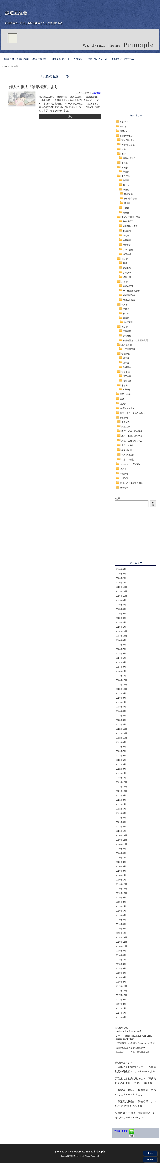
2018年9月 (121, 951)
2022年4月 (121, 764)
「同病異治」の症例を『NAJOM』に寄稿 (135, 1043)
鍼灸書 (124, 305)
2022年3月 (121, 769)
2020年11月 (121, 840)
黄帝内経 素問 (128, 140)
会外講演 (124, 478)
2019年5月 (121, 915)
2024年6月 (121, 653)
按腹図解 (127, 331)
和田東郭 (127, 231)
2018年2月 (121, 982)
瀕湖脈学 (127, 272)
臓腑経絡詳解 (129, 295)
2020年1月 (121, 880)
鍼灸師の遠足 (127, 455)
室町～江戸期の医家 (130, 217)
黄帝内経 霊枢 (128, 144)
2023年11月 (121, 684)
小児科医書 (126, 345)
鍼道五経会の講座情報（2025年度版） (25, 59)
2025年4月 (121, 618)
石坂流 (126, 318)
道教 (122, 399)
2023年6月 (121, 707)
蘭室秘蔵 (128, 194)
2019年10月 (121, 893)
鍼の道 (123, 126)
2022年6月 (121, 755)
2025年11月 (121, 591)
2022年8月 (121, 746)
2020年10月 (121, 844)
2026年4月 (121, 569)
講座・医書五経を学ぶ (131, 436)
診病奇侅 (127, 336)
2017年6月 (121, 1013)
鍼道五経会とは (60, 59)
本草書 (124, 385)
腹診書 (124, 327)
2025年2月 (121, 622)
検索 (117, 498)
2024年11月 (121, 636)
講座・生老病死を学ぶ (131, 440)
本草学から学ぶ (127, 408)
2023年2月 (121, 724)
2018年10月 (121, 946)
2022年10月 (121, 738)
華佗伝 (126, 171)
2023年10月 (121, 689)
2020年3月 (121, 871)
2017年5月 (121, 1017)
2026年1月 (121, 582)
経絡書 (124, 282)
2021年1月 (121, 831)
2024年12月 (121, 631)
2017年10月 (121, 995)
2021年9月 (121, 795)
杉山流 (126, 313)
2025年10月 (121, 596)
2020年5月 (121, 866)
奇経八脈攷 (128, 286)
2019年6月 (121, 911)
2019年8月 (121, 902)
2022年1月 (121, 777)
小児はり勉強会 (128, 445)
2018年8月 (121, 955)
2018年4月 (121, 973)
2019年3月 (121, 924)
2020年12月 (121, 835)
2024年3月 (121, 667)
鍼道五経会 (16, 12)
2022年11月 (121, 733)
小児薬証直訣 (129, 349)
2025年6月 (121, 609)
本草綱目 (127, 389)
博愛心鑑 (127, 381)
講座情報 (124, 418)
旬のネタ (124, 122)
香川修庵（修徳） (131, 226)
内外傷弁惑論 (130, 198)
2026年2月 (121, 578)
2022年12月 (121, 729)
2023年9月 (121, 693)
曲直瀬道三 (128, 221)
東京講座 (125, 422)
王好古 (126, 208)
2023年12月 (121, 680)
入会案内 (78, 59)
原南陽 (126, 235)
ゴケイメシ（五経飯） (130, 464)
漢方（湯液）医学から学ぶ (132, 413)
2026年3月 (121, 573)
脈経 (125, 263)
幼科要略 (127, 367)
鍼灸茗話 (128, 322)
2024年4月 (121, 662)
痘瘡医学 (125, 372)
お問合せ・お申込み (123, 59)
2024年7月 (121, 649)
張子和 (126, 185)
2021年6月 (121, 809)
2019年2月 (121, 928)
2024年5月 (121, 658)
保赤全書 (127, 376)
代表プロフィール (98, 59)
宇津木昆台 (128, 249)
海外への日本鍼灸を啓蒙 (131, 483)
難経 (123, 149)
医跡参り (124, 469)
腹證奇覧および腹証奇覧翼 (135, 340)
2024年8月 (121, 644)
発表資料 (124, 488)
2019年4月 (121, 919)
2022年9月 (121, 742)
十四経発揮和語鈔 (131, 290)
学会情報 (124, 473)
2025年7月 (121, 604)
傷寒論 (124, 163)
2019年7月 (121, 906)
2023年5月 (121, 711)
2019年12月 (121, 884)
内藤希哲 (127, 240)
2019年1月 (121, 933)
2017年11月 (121, 990)
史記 (123, 154)
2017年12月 (121, 986)
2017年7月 (121, 1008)
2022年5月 (121, 760)
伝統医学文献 (126, 136)
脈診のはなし (126, 131)
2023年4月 (121, 715)
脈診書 (124, 259)
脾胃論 (127, 203)
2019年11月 (121, 888)
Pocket (124, 1130)
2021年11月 (121, 786)
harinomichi (143, 1071)
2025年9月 (121, 600)
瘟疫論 (126, 358)
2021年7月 (121, 804)
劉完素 (126, 180)
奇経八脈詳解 (129, 300)
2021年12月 (121, 782)
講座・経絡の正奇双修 (131, 431)
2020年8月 (121, 853)
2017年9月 (121, 999)
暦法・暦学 (125, 394)
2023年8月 (121, 698)
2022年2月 (121, 773)
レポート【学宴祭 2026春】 (129, 1031)
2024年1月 (121, 675)
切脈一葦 (127, 277)
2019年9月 (121, 897)
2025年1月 (121, 627)
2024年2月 (121, 671)
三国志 (124, 167)
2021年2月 (121, 826)
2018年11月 (121, 942)
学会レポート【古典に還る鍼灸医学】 (133, 1052)
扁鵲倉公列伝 (129, 158)
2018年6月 (121, 964)
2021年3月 (121, 822)
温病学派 (125, 354)
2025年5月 (121, 613)
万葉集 (123, 403)
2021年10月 (121, 791)
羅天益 (126, 212)
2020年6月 (121, 862)
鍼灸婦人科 (126, 450)
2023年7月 (121, 702)
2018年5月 (121, 968)
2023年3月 (121, 720)
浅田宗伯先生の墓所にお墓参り (130, 1048)
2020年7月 (121, 857)
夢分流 (126, 309)
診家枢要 (97, 93)
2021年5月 (121, 813)
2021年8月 (121, 800)
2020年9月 (121, 848)
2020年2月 (121, 875)
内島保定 (127, 245)
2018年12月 (121, 937)
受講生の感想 (127, 459)
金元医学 (125, 176)
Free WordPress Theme (86, 1151)
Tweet (116, 1130)
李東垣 (126, 190)
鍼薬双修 (125, 426)
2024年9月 (121, 640)
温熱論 (126, 362)
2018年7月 (121, 959)
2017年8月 (121, 1004)
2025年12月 (121, 587)
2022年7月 (121, 751)
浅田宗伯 (127, 254)
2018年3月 (121, 977)
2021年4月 (121, 817)
